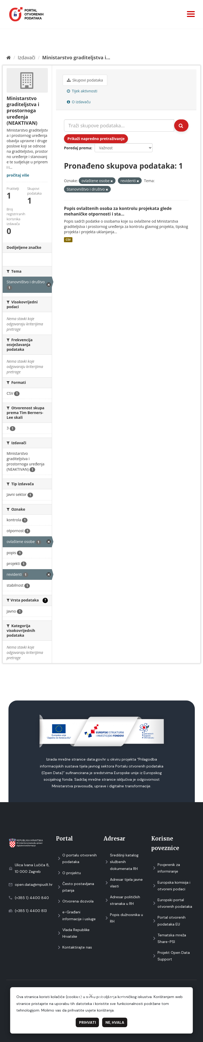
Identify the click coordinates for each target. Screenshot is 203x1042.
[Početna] (8, 57)
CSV (68, 239)
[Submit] (181, 125)
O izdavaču (79, 101)
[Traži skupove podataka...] (119, 125)
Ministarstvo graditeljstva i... (76, 57)
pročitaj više (18, 175)
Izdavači (26, 57)
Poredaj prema (77, 147)
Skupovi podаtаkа (85, 80)
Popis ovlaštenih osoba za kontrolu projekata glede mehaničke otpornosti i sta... (118, 211)
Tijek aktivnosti (82, 90)
